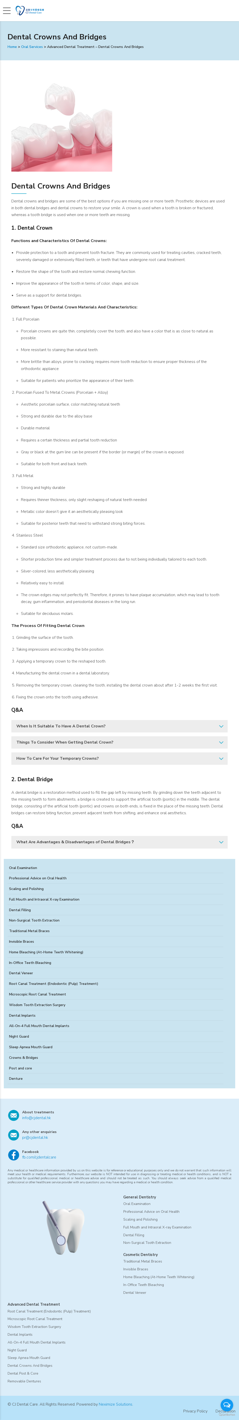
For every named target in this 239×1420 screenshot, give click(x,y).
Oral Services (32, 46)
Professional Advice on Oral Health (38, 878)
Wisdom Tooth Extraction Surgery (37, 1005)
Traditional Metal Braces (29, 931)
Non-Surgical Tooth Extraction (34, 920)
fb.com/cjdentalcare (39, 1157)
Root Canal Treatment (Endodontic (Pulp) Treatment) (53, 983)
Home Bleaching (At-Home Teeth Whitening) (46, 952)
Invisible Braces (21, 941)
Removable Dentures (24, 1381)
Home (12, 46)
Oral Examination (23, 867)
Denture (16, 1078)
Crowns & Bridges (23, 1057)
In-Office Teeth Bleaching (30, 962)
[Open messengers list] (227, 1405)
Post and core (20, 1068)
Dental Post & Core (23, 1373)
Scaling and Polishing (26, 888)
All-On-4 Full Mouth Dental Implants (39, 1025)
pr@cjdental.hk (35, 1137)
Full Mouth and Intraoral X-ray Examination (44, 899)
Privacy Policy (195, 1411)
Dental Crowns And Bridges (30, 1365)
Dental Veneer (21, 973)
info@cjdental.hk (36, 1118)
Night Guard (19, 1036)
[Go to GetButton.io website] (227, 1414)
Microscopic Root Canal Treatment (37, 994)
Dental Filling (20, 910)
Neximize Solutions (115, 1404)
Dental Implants (22, 1015)
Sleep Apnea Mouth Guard (30, 1047)
